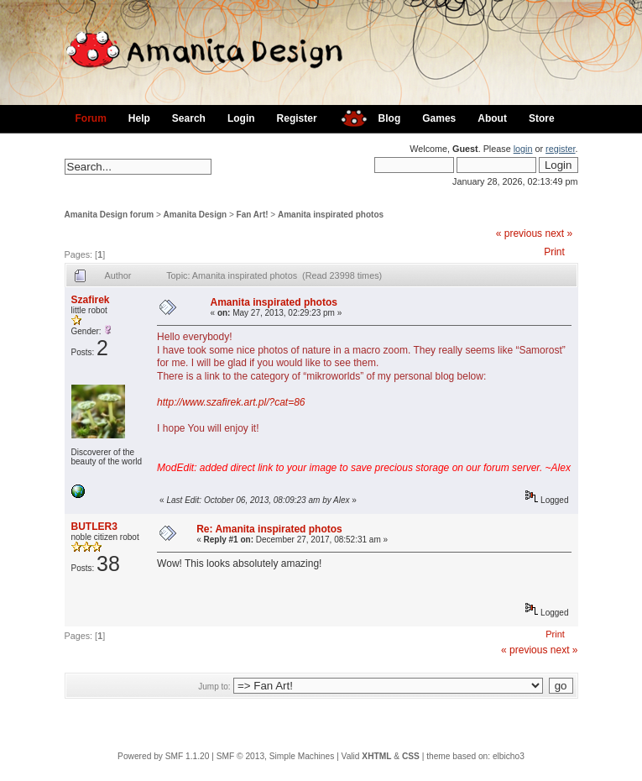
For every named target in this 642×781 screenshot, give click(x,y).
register (560, 149)
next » (558, 233)
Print (554, 252)
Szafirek (90, 300)
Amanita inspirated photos (331, 214)
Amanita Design (195, 214)
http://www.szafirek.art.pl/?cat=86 (231, 402)
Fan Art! (253, 214)
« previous (519, 233)
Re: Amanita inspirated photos (269, 529)
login (523, 149)
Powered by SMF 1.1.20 (163, 756)
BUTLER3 (94, 526)
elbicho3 (509, 756)
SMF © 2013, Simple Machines (276, 756)
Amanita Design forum (109, 214)
